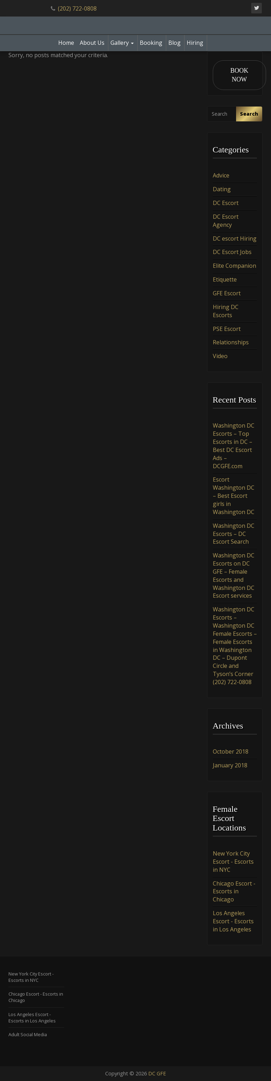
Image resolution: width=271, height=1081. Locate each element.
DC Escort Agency (226, 221)
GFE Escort (227, 293)
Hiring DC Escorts (226, 311)
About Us (92, 43)
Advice (221, 176)
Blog (174, 43)
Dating (222, 189)
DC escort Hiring (235, 238)
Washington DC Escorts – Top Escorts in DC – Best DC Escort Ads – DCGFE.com (233, 446)
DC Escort (226, 203)
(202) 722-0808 (77, 8)
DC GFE (157, 1073)
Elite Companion (234, 266)
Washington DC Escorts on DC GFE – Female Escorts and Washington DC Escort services (233, 575)
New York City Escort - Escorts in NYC (233, 862)
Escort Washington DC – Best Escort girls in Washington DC (233, 496)
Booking (151, 43)
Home (66, 43)
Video (220, 356)
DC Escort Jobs (232, 252)
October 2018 (230, 751)
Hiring (195, 43)
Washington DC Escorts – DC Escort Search (233, 534)
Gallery (122, 43)
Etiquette (225, 279)
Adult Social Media (27, 1034)
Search (249, 113)
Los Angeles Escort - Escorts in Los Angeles (233, 921)
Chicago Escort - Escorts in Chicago (234, 892)
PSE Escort (227, 329)
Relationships (231, 342)
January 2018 (230, 765)
